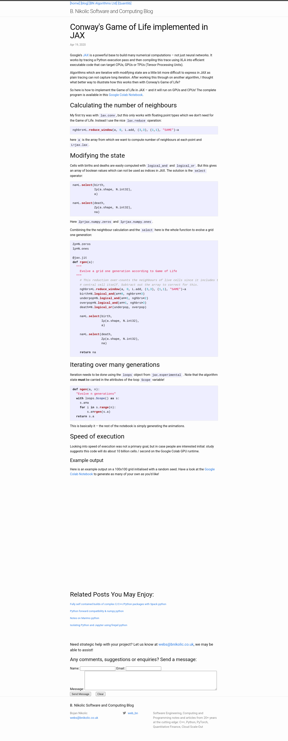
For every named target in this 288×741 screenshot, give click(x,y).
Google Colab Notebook (126, 95)
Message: (77, 665)
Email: (121, 660)
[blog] (84, 3)
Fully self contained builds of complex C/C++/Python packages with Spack (118, 601)
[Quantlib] (124, 3)
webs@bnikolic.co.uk (176, 636)
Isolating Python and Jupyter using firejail (98, 622)
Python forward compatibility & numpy (97, 608)
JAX (86, 55)
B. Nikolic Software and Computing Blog (111, 11)
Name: (75, 660)
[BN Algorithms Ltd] (103, 3)
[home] (75, 3)
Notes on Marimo (84, 615)
